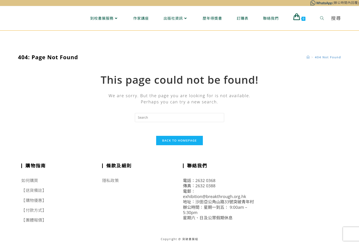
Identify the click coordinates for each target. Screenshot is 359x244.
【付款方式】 (33, 210)
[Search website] (322, 18)
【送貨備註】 (33, 190)
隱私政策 (110, 180)
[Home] (308, 57)
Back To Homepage (179, 140)
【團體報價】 (33, 220)
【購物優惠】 (33, 200)
